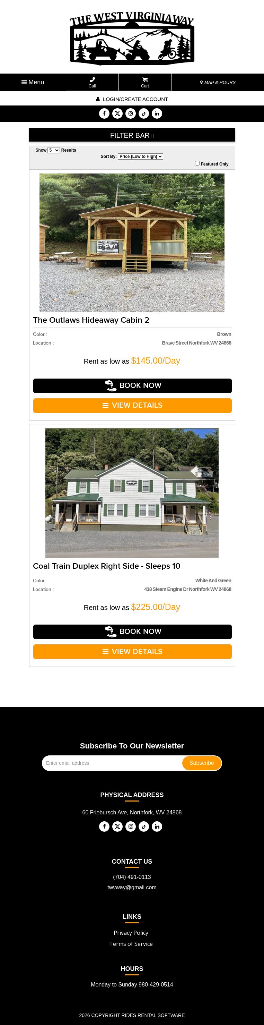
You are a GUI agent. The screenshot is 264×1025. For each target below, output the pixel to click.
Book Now (134, 383)
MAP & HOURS (218, 82)
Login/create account (132, 99)
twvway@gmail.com (132, 872)
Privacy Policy (131, 917)
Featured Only (211, 164)
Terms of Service (131, 928)
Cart (145, 82)
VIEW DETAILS (133, 399)
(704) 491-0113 (132, 861)
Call (92, 82)
